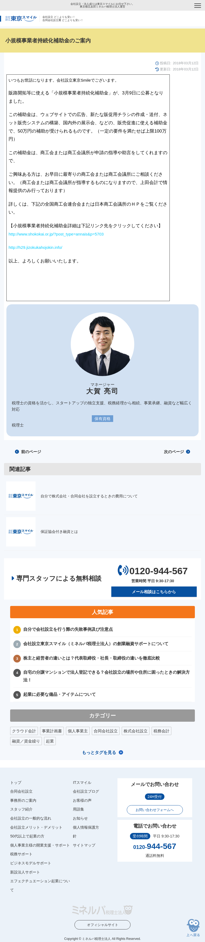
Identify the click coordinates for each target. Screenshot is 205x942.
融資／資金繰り (26, 741)
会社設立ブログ (86, 791)
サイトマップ (84, 845)
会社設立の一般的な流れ (30, 818)
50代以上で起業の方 (27, 836)
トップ (15, 782)
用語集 (78, 809)
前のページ (28, 451)
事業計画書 (52, 731)
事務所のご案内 (23, 800)
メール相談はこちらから (154, 591)
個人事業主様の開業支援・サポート (40, 845)
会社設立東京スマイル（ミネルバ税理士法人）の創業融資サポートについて (95, 643)
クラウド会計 (24, 731)
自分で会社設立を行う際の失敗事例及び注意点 (68, 629)
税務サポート (21, 854)
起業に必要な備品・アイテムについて (59, 694)
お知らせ (80, 818)
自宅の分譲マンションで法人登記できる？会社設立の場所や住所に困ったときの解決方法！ (106, 676)
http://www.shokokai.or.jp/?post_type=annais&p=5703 (56, 234)
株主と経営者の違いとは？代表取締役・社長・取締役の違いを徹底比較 (91, 658)
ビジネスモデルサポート (30, 863)
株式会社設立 (136, 731)
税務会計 (161, 731)
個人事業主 (78, 731)
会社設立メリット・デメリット (36, 827)
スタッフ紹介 (21, 809)
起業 (50, 741)
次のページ (177, 451)
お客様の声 (82, 800)
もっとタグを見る (99, 752)
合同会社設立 (106, 731)
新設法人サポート (25, 872)
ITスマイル (82, 782)
